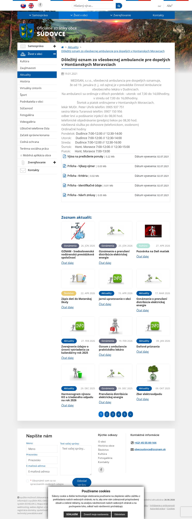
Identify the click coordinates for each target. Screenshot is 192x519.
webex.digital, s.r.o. (39, 507)
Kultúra (24, 61)
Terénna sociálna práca (34, 148)
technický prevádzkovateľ (29, 513)
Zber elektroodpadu (149, 394)
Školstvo (103, 450)
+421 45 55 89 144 (145, 443)
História (25, 81)
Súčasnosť (26, 108)
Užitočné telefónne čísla (34, 128)
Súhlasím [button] (72, 514)
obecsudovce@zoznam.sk (150, 449)
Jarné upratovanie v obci (115, 299)
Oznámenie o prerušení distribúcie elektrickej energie (114, 254)
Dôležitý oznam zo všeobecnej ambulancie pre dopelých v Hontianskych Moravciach (113, 51)
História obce (106, 445)
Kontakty (158, 15)
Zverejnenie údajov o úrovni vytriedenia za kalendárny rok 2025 (75, 350)
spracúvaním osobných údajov (47, 484)
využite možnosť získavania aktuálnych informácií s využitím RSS (37, 499)
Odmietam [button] (119, 514)
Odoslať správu (82, 483)
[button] (38, 15)
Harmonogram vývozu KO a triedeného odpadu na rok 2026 (77, 397)
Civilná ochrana (29, 142)
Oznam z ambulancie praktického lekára (113, 348)
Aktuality (25, 75)
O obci (102, 441)
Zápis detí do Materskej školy (76, 300)
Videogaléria (27, 122)
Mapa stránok (44, 503)
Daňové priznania (148, 346)
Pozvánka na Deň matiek (152, 251)
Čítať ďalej (67, 263)
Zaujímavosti (28, 68)
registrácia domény (26, 510)
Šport (23, 95)
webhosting (23, 507)
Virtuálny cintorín (30, 88)
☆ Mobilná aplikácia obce (35, 155)
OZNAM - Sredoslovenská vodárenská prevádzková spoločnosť (77, 254)
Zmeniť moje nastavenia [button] (96, 514)
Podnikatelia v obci (31, 101)
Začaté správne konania (34, 135)
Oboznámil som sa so (47, 482)
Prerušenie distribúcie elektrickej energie (113, 395)
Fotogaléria (27, 115)
